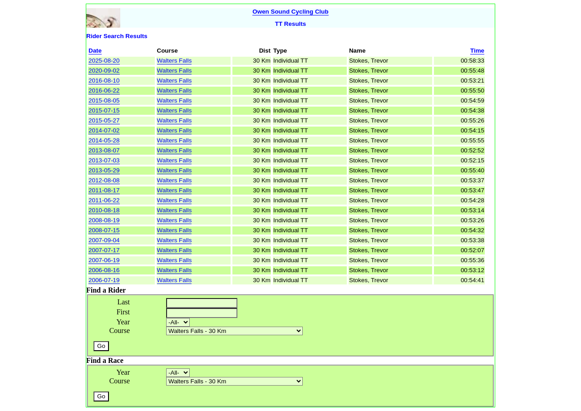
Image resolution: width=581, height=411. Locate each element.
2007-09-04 (104, 240)
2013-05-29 (104, 170)
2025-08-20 (104, 60)
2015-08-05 (104, 100)
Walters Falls (174, 60)
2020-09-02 (104, 70)
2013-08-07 (104, 150)
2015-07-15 (104, 110)
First (123, 312)
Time (477, 50)
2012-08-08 (104, 180)
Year (123, 322)
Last (123, 302)
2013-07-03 (104, 160)
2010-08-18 (104, 210)
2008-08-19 (104, 220)
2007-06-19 (104, 260)
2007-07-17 (104, 250)
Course (119, 330)
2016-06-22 (104, 90)
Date (95, 50)
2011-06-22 (104, 200)
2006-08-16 (104, 270)
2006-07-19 (104, 280)
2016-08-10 (104, 80)
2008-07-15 (104, 230)
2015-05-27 (104, 120)
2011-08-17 (104, 190)
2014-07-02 (104, 130)
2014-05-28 (104, 140)
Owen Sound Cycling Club (290, 11)
